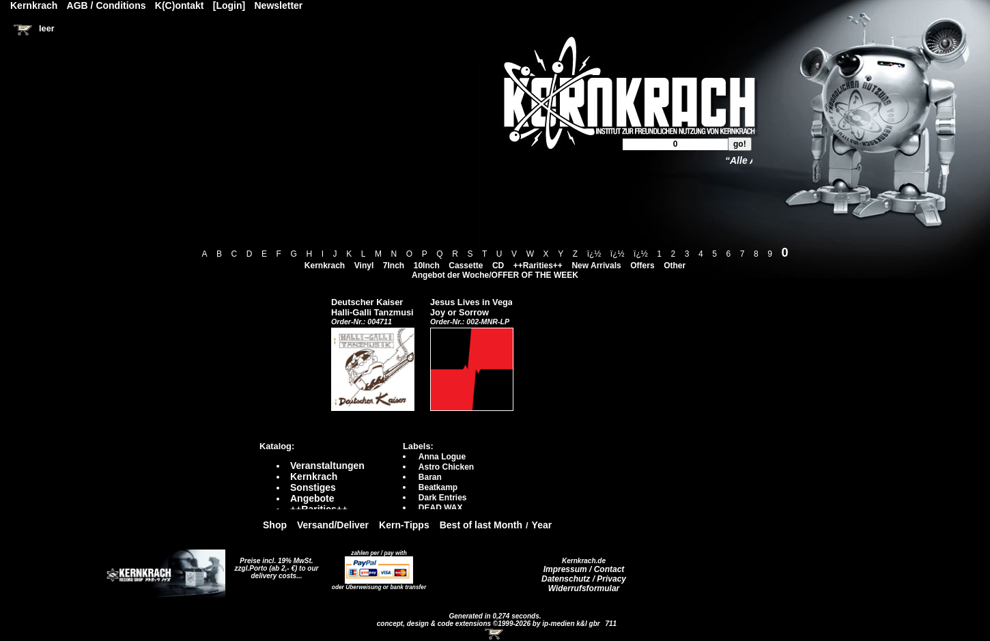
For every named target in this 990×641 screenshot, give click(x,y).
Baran (430, 477)
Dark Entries (443, 497)
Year (542, 524)
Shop (275, 524)
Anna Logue (442, 456)
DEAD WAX (441, 508)
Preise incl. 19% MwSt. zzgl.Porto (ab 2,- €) (274, 564)
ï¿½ (594, 254)
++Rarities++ (538, 265)
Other (674, 265)
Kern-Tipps (404, 524)
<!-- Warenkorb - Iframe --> (495, 634)
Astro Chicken (446, 467)
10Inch (427, 265)
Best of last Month (481, 524)
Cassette (466, 265)
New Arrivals (596, 265)
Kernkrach (325, 265)
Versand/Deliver (333, 524)
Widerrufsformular (584, 588)
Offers (642, 265)
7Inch (393, 265)
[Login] (229, 5)
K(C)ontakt (179, 5)
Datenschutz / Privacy (583, 579)
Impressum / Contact (584, 569)
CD (498, 265)
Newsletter (279, 5)
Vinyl (363, 265)
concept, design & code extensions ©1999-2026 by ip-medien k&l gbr (489, 623)
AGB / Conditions (106, 5)
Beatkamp (438, 487)
